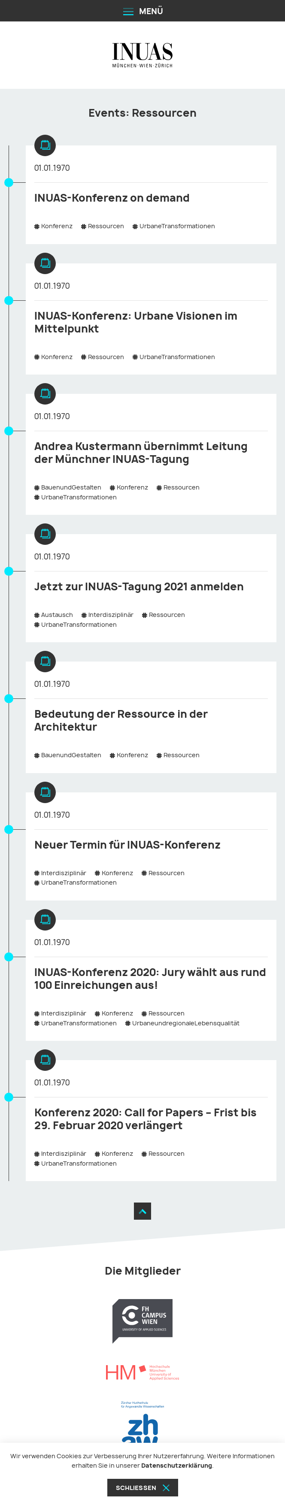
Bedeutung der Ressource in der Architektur (121, 720)
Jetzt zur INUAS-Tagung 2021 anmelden (139, 586)
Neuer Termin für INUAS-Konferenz (127, 844)
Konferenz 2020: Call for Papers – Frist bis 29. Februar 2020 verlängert (145, 1119)
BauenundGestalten (71, 487)
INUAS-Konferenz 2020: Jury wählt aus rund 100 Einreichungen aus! (150, 978)
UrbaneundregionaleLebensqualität (186, 1023)
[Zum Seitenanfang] (142, 1211)
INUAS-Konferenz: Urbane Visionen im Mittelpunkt (135, 322)
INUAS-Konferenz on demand (112, 197)
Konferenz (57, 226)
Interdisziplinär (110, 614)
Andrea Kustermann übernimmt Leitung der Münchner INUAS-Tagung (141, 452)
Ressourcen (106, 226)
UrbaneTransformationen (177, 226)
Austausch (57, 614)
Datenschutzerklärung (176, 1465)
